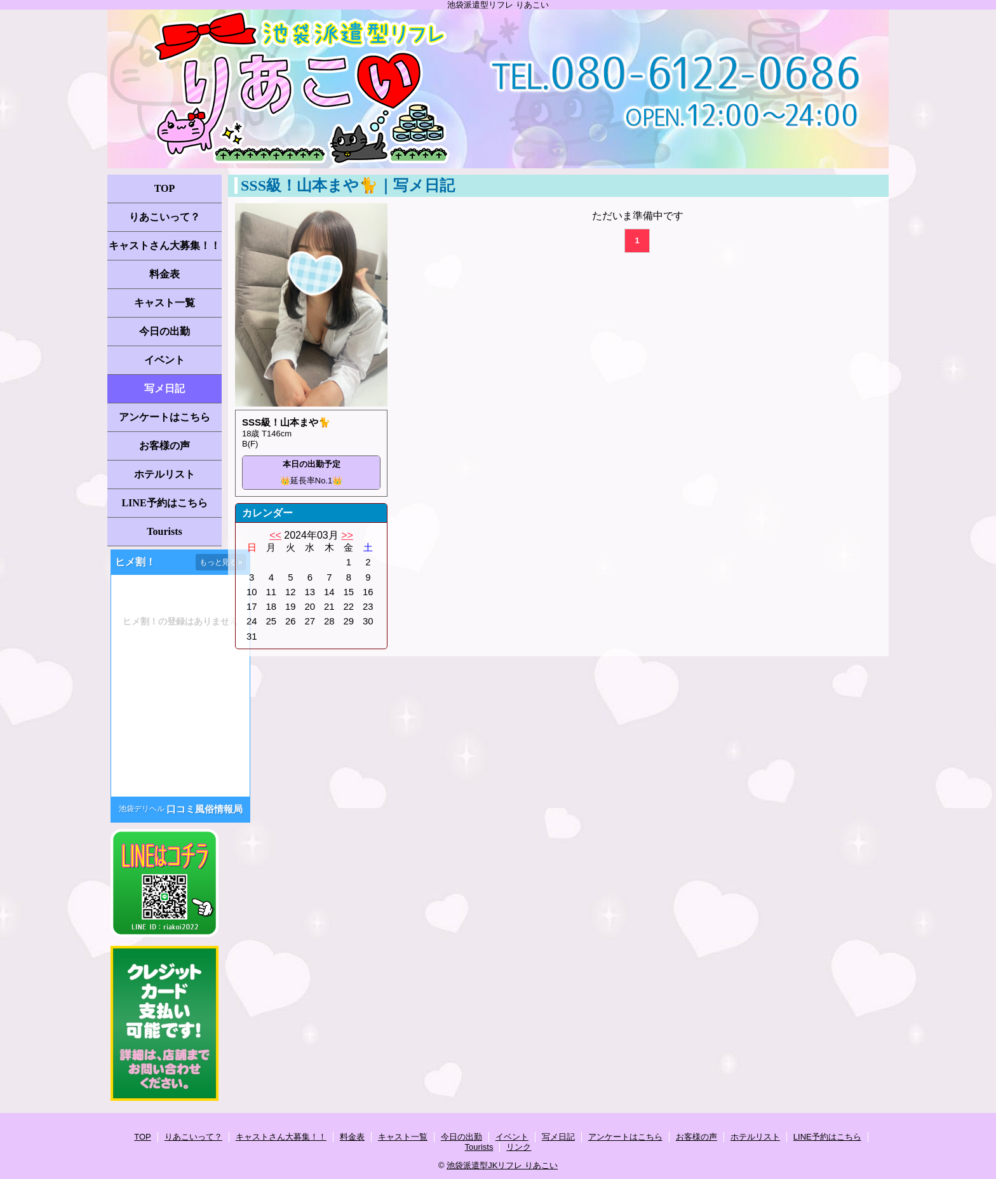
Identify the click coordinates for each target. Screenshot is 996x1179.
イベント (164, 359)
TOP (164, 188)
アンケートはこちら (164, 417)
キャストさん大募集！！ (164, 245)
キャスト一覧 (164, 302)
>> (347, 535)
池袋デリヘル (142, 808)
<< (275, 535)
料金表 (164, 274)
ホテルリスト (164, 474)
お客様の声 (164, 445)
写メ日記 (164, 388)
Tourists (164, 531)
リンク (518, 1147)
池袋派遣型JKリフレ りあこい (502, 1165)
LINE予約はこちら (164, 502)
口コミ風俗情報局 (204, 809)
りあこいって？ (164, 217)
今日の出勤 (164, 331)
